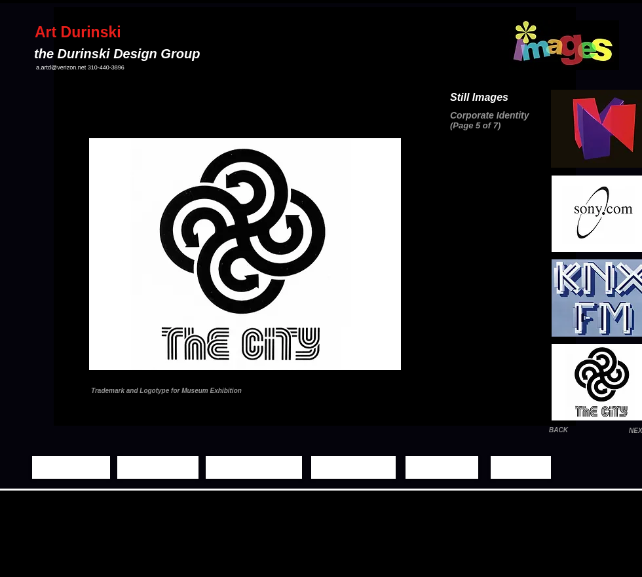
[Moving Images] (254, 467)
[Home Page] (71, 467)
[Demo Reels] (353, 467)
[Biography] (442, 467)
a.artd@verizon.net (61, 67)
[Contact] (521, 467)
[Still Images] (157, 467)
